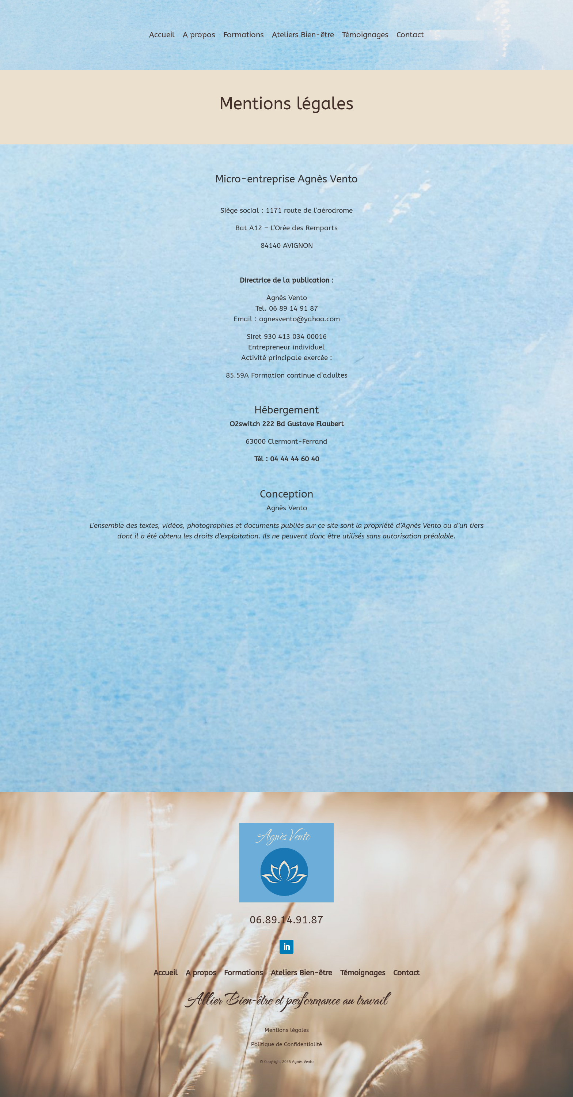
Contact (410, 36)
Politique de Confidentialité (286, 1044)
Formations (243, 36)
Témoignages (365, 36)
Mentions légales (287, 1030)
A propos (199, 36)
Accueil (162, 36)
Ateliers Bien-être (303, 36)
